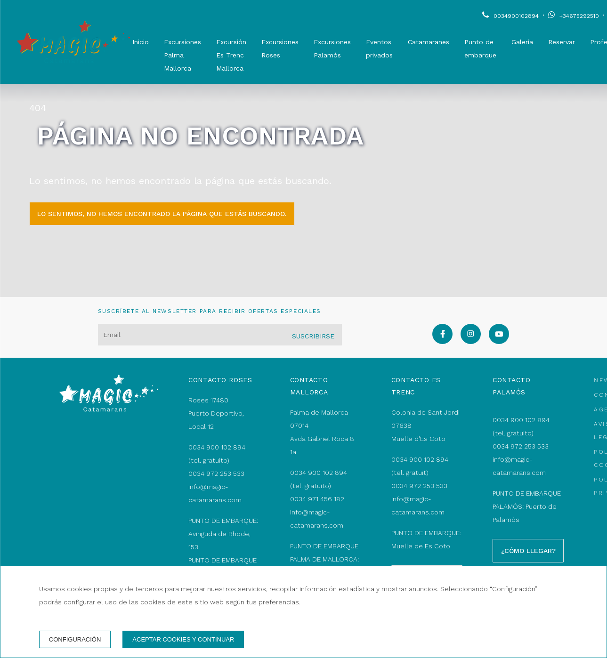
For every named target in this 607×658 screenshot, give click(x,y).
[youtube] (499, 341)
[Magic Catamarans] (73, 42)
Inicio (140, 42)
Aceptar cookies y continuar (183, 639)
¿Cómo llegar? (528, 550)
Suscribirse (313, 336)
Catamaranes (428, 42)
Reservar (561, 42)
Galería (522, 42)
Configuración (75, 639)
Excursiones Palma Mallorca (182, 55)
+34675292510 (579, 16)
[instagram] (471, 341)
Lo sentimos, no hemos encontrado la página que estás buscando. (161, 213)
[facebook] (442, 341)
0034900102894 (516, 16)
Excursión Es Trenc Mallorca (231, 55)
